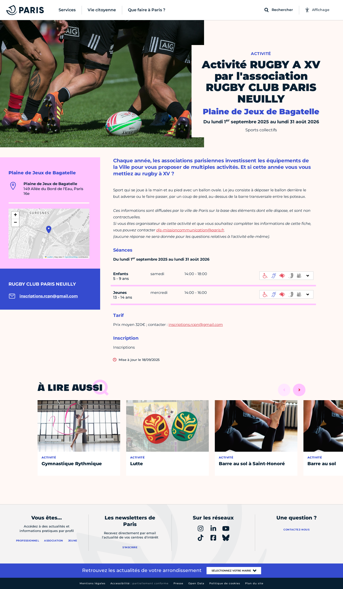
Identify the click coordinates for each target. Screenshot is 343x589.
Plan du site (254, 583)
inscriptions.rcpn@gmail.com (195, 324)
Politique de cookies (224, 583)
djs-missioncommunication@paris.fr (190, 230)
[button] (48, 230)
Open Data (196, 583)
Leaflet (49, 257)
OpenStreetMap (71, 257)
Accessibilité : (139, 583)
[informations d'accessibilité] (286, 275)
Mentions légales (92, 583)
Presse (178, 583)
